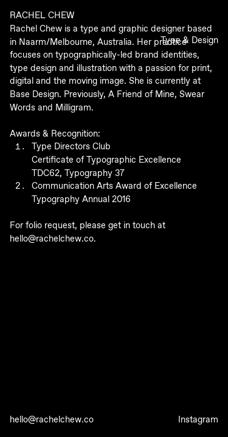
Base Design (34, 95)
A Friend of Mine (141, 95)
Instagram (198, 420)
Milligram (73, 108)
